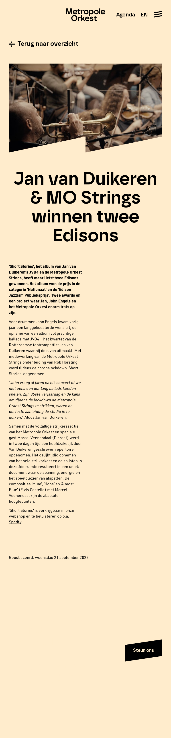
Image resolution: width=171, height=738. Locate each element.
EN (144, 15)
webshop (17, 516)
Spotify (15, 521)
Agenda (125, 15)
